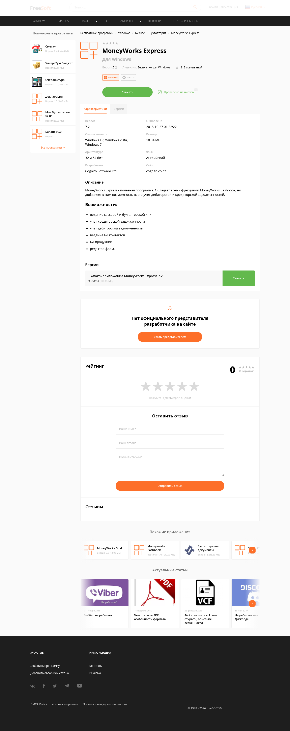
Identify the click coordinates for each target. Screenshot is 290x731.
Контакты (96, 666)
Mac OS (128, 77)
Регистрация (229, 7)
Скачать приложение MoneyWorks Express (125, 276)
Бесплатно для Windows (154, 67)
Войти (213, 7)
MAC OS (63, 21)
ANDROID (126, 21)
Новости (154, 21)
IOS (106, 21)
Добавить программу (45, 666)
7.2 (109, 67)
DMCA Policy (38, 704)
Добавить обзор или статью (49, 673)
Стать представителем (170, 337)
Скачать (127, 92)
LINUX (84, 21)
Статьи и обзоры (186, 21)
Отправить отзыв (169, 486)
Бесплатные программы (97, 33)
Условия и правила (65, 704)
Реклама (95, 673)
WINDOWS (39, 21)
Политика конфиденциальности (105, 704)
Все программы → (52, 147)
